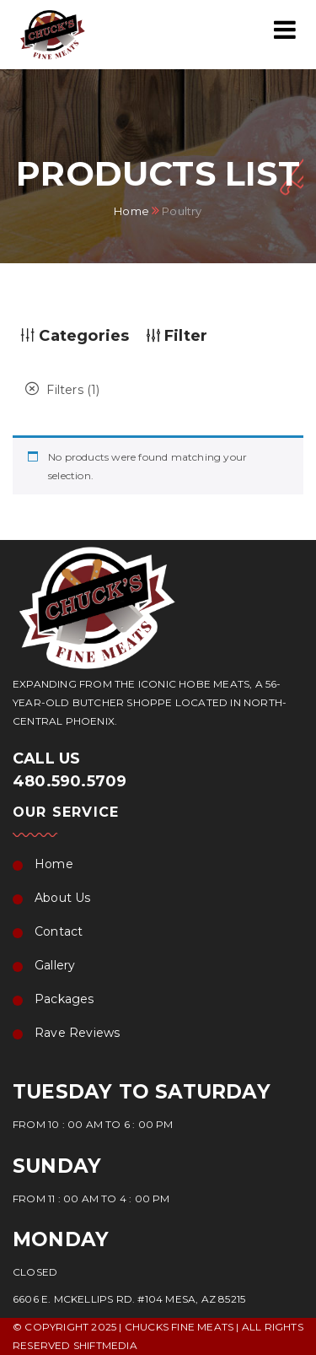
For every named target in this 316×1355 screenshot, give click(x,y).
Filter (177, 336)
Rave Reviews (77, 1032)
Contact (59, 931)
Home (131, 210)
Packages (64, 999)
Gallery (55, 965)
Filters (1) (62, 389)
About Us (63, 897)
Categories (75, 336)
